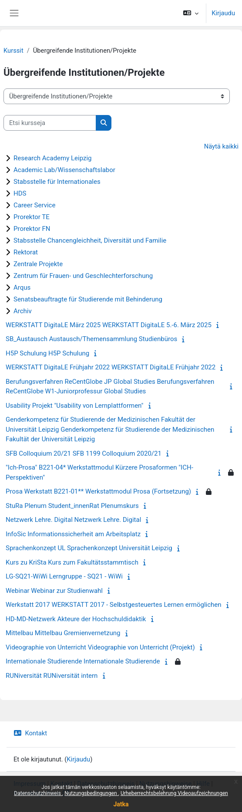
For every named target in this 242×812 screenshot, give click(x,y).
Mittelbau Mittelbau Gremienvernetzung (63, 633)
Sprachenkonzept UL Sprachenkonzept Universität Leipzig (89, 548)
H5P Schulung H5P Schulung (47, 353)
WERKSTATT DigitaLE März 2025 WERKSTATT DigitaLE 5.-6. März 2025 (109, 325)
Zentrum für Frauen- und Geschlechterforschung (83, 276)
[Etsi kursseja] (49, 123)
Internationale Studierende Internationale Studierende (83, 661)
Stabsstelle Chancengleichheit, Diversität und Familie (89, 240)
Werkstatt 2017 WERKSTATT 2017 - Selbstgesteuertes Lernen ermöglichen (114, 605)
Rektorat (25, 252)
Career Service (34, 205)
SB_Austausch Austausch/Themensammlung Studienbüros (91, 339)
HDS (19, 193)
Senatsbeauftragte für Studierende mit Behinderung (87, 299)
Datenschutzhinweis (38, 793)
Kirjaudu (223, 13)
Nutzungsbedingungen (91, 793)
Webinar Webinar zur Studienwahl (54, 591)
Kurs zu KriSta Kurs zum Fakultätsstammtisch (72, 562)
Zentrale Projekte (38, 264)
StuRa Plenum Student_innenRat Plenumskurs (72, 506)
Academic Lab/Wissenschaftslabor (64, 170)
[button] (191, 13)
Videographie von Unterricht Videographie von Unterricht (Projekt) (100, 647)
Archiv (22, 311)
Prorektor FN (31, 229)
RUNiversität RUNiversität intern (51, 676)
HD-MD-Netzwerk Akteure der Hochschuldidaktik (76, 619)
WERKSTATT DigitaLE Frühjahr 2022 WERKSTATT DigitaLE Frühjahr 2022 (110, 367)
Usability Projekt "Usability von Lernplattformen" (74, 405)
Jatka (120, 804)
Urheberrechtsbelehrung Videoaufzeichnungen (174, 793)
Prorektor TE (31, 217)
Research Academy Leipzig (52, 158)
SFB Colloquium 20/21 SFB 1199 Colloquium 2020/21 (83, 453)
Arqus (21, 287)
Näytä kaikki (221, 146)
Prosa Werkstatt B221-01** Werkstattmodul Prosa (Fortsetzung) (98, 491)
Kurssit (13, 50)
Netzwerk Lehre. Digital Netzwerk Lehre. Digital (73, 520)
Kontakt (30, 733)
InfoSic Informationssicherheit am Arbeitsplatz (73, 534)
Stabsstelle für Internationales (57, 182)
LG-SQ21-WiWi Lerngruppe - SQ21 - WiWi (64, 576)
